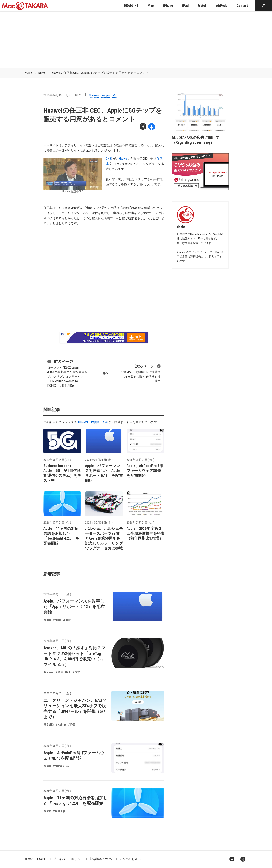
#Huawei (94, 95)
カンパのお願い (130, 859)
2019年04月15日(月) (56, 95)
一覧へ (103, 373)
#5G (114, 95)
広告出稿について (101, 859)
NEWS (42, 73)
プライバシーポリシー (68, 859)
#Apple (105, 95)
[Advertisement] (136, 39)
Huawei (123, 158)
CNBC (109, 158)
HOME (28, 73)
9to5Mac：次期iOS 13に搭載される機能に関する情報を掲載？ (141, 373)
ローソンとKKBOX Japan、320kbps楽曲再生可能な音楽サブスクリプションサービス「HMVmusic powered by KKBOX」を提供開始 (67, 373)
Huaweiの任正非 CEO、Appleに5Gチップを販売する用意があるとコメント (100, 73)
